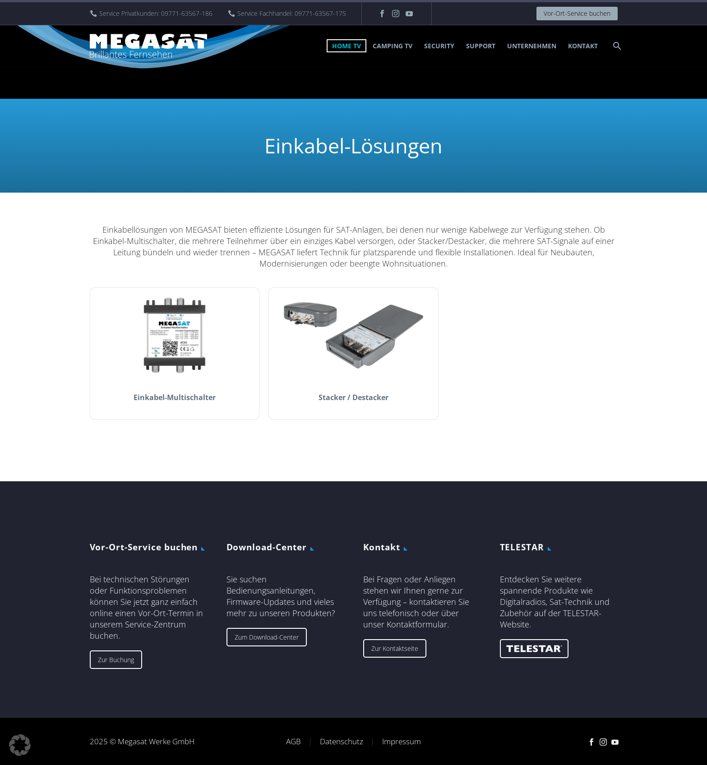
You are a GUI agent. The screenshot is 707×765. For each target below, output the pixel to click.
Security (439, 45)
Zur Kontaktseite (394, 648)
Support (480, 45)
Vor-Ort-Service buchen (577, 13)
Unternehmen (531, 45)
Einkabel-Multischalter (175, 397)
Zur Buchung (116, 659)
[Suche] (616, 45)
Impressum (401, 742)
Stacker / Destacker (353, 397)
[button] (20, 745)
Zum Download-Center (267, 637)
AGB (293, 742)
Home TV (346, 45)
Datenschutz (341, 742)
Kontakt (583, 45)
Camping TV (392, 45)
